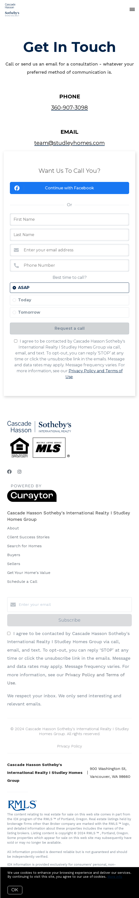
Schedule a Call (22, 581)
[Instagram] (19, 471)
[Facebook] (9, 471)
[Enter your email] (74, 604)
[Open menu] (132, 10)
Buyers (13, 554)
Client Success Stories (28, 537)
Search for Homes (24, 546)
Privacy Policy (69, 746)
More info (114, 876)
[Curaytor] (32, 500)
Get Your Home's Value (28, 572)
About (13, 528)
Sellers (13, 563)
